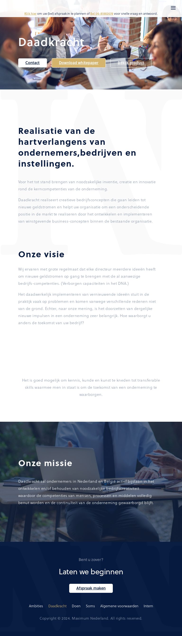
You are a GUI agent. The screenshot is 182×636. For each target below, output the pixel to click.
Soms (90, 606)
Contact (32, 62)
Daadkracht (57, 606)
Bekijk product (131, 62)
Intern (148, 606)
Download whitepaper (79, 62)
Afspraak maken (91, 588)
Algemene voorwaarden (119, 606)
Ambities (36, 606)
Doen (76, 606)
